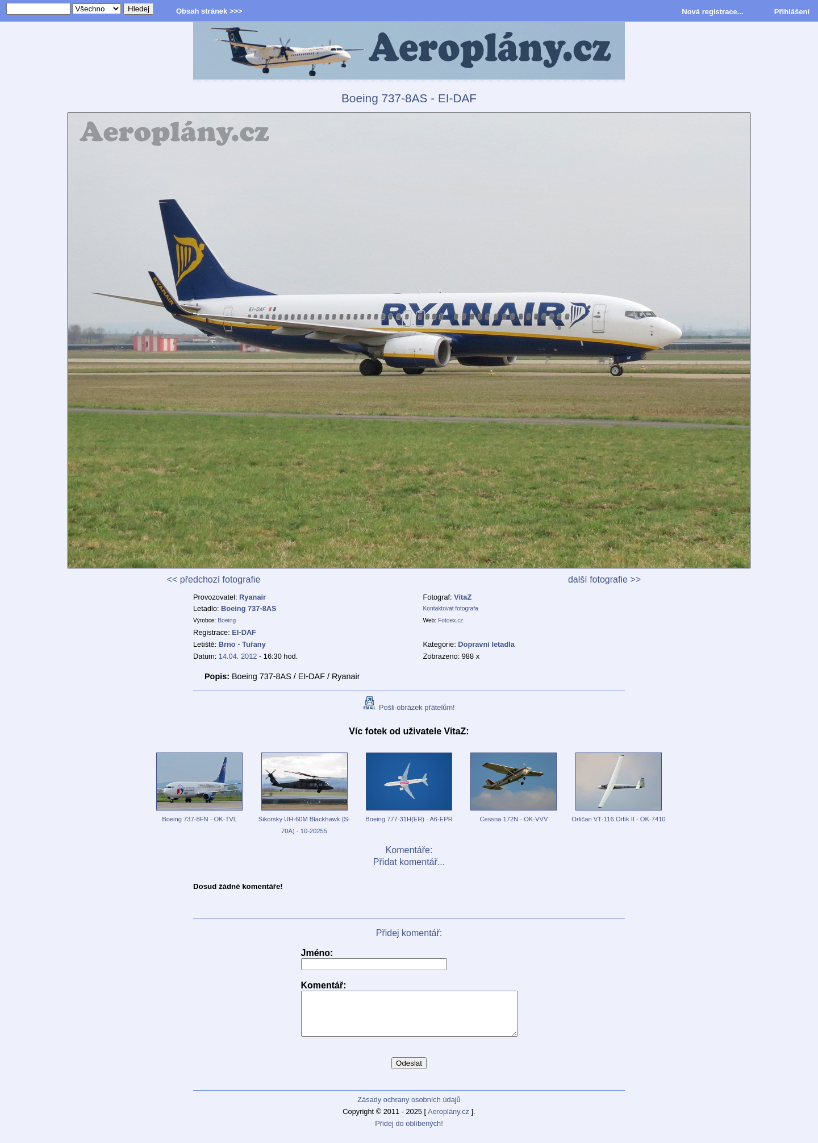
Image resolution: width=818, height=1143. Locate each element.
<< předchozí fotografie (214, 579)
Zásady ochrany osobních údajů (408, 1108)
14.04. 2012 (238, 656)
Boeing (227, 620)
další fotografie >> (604, 579)
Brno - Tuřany (242, 644)
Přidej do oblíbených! (409, 1132)
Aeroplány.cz (448, 1120)
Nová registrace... (712, 11)
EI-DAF (244, 632)
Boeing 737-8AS (248, 608)
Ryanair (252, 597)
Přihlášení (791, 11)
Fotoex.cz (450, 620)
